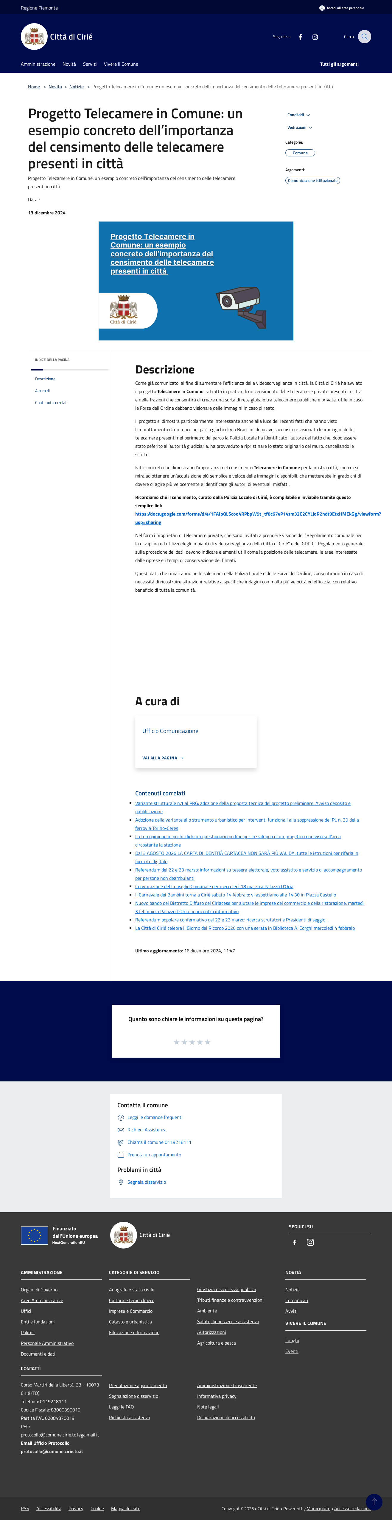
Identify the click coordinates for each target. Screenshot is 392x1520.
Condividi (299, 115)
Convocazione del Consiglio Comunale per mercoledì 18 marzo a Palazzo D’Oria (214, 886)
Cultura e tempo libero (131, 1300)
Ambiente (207, 1310)
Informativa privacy (217, 1396)
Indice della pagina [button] (52, 359)
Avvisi (291, 1311)
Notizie (76, 86)
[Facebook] (296, 36)
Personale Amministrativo (47, 1343)
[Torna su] (374, 1502)
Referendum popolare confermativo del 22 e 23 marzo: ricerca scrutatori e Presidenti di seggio (230, 919)
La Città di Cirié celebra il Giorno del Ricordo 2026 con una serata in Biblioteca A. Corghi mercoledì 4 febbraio (245, 928)
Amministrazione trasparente (227, 1385)
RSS (25, 1508)
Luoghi (292, 1340)
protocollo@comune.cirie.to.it (52, 1451)
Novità (55, 86)
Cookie (97, 1508)
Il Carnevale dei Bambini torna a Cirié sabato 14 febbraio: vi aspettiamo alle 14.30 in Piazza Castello (235, 894)
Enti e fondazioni (38, 1321)
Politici (28, 1332)
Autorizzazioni (211, 1332)
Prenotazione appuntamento (138, 1385)
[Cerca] (364, 36)
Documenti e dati (38, 1353)
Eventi (291, 1351)
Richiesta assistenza (129, 1417)
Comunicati (296, 1300)
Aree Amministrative (42, 1300)
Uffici (26, 1311)
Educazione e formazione (134, 1332)
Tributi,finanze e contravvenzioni (230, 1300)
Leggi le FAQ (121, 1406)
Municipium (318, 1508)
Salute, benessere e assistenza (228, 1321)
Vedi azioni (300, 127)
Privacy (76, 1508)
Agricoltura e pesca (216, 1342)
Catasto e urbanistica (130, 1321)
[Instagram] (311, 36)
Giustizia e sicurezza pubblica (226, 1289)
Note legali (208, 1406)
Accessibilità (48, 1508)
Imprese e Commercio (131, 1311)
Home (34, 86)
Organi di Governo (39, 1289)
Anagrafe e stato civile (131, 1289)
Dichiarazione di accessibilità (226, 1417)
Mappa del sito (125, 1508)
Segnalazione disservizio (133, 1396)
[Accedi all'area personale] (341, 7)
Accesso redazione (352, 1508)
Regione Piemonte (39, 7)
